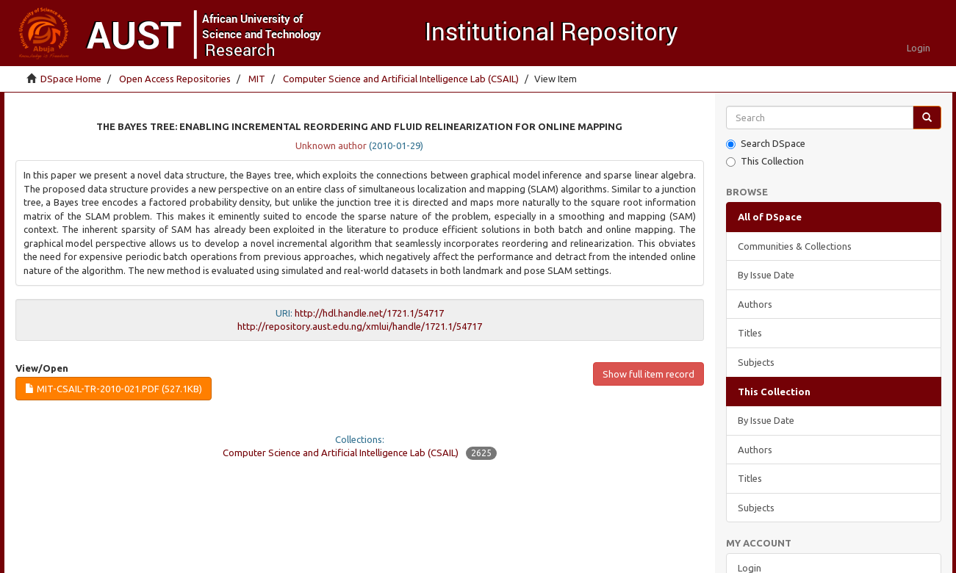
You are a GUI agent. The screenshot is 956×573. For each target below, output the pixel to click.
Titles (750, 333)
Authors (755, 304)
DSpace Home (70, 78)
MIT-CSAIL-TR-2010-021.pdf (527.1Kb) (113, 388)
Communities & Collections (795, 246)
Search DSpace (765, 143)
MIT (256, 78)
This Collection (765, 161)
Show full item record (648, 374)
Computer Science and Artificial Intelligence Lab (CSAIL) (401, 78)
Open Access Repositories (175, 78)
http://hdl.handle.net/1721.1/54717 (369, 313)
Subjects (756, 362)
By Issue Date (766, 275)
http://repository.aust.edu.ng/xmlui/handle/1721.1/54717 (359, 326)
